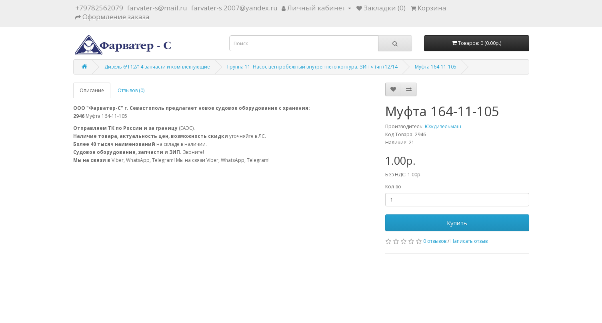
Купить (457, 223)
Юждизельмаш (443, 126)
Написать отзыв (469, 241)
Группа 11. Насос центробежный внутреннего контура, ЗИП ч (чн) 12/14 (312, 66)
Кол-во (393, 186)
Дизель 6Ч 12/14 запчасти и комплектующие (157, 66)
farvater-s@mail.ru (157, 7)
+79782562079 (99, 7)
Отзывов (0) (131, 90)
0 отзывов (434, 241)
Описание (92, 90)
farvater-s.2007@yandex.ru (234, 7)
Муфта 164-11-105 (435, 66)
